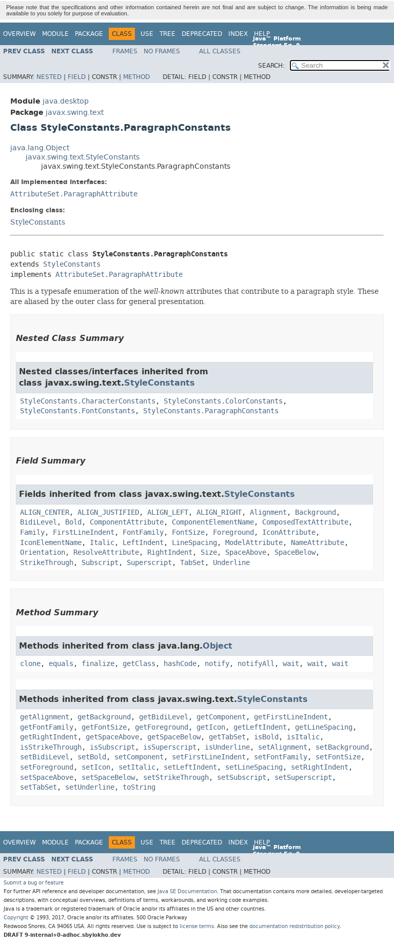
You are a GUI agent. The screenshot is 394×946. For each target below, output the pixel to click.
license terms (197, 926)
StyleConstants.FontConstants (77, 411)
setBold (91, 757)
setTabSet (38, 787)
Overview (19, 33)
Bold (73, 522)
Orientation (42, 552)
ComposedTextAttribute (305, 522)
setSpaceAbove (46, 777)
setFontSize (338, 757)
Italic (102, 542)
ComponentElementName (213, 522)
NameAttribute (317, 542)
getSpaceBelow (174, 737)
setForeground (46, 767)
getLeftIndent (260, 727)
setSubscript (241, 777)
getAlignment (44, 717)
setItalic (137, 767)
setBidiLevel (44, 757)
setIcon (96, 767)
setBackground (342, 747)
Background (315, 512)
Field (77, 76)
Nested (49, 76)
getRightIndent (48, 737)
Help (262, 33)
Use (147, 33)
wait (291, 663)
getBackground (104, 717)
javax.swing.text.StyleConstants (83, 157)
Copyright (16, 917)
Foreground (233, 532)
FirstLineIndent (83, 532)
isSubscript (112, 747)
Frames (124, 51)
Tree (167, 33)
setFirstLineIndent (209, 757)
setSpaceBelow (108, 777)
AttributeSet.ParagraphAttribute (73, 194)
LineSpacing (194, 542)
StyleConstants (37, 222)
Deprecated (202, 33)
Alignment (268, 512)
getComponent (221, 717)
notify (217, 663)
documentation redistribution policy (294, 926)
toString (139, 787)
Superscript (149, 562)
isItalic (303, 737)
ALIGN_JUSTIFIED (108, 512)
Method (136, 76)
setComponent (139, 757)
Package (89, 33)
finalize (98, 663)
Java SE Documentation (187, 891)
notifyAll (256, 663)
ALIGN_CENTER (44, 512)
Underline (231, 562)
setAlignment (282, 747)
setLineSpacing (254, 767)
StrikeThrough (46, 562)
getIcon (210, 727)
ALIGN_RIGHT (219, 512)
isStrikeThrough (51, 747)
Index (238, 33)
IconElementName (51, 542)
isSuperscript (169, 747)
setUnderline (89, 787)
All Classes (220, 51)
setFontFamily (280, 757)
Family (32, 532)
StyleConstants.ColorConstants (223, 401)
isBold (266, 737)
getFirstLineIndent (291, 717)
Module (55, 33)
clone (30, 663)
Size (209, 552)
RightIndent (169, 552)
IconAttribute (289, 532)
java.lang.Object (39, 148)
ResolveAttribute (106, 552)
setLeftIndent (190, 767)
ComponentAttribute (127, 522)
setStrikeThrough (176, 777)
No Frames (162, 51)
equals (61, 663)
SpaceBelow (295, 552)
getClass (139, 663)
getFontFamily (46, 727)
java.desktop (66, 101)
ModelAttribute (254, 542)
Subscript (100, 562)
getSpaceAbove (112, 737)
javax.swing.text (75, 112)
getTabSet (227, 737)
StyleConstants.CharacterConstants (87, 401)
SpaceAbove (245, 552)
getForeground (161, 727)
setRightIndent (319, 767)
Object (217, 646)
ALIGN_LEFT (167, 512)
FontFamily (143, 532)
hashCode (180, 663)
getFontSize (104, 727)
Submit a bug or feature (34, 882)
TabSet (192, 562)
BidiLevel (38, 522)
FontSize (188, 532)
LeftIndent (143, 542)
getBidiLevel (163, 717)
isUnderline (227, 747)
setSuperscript (303, 777)
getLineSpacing (323, 727)
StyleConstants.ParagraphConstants (211, 411)
